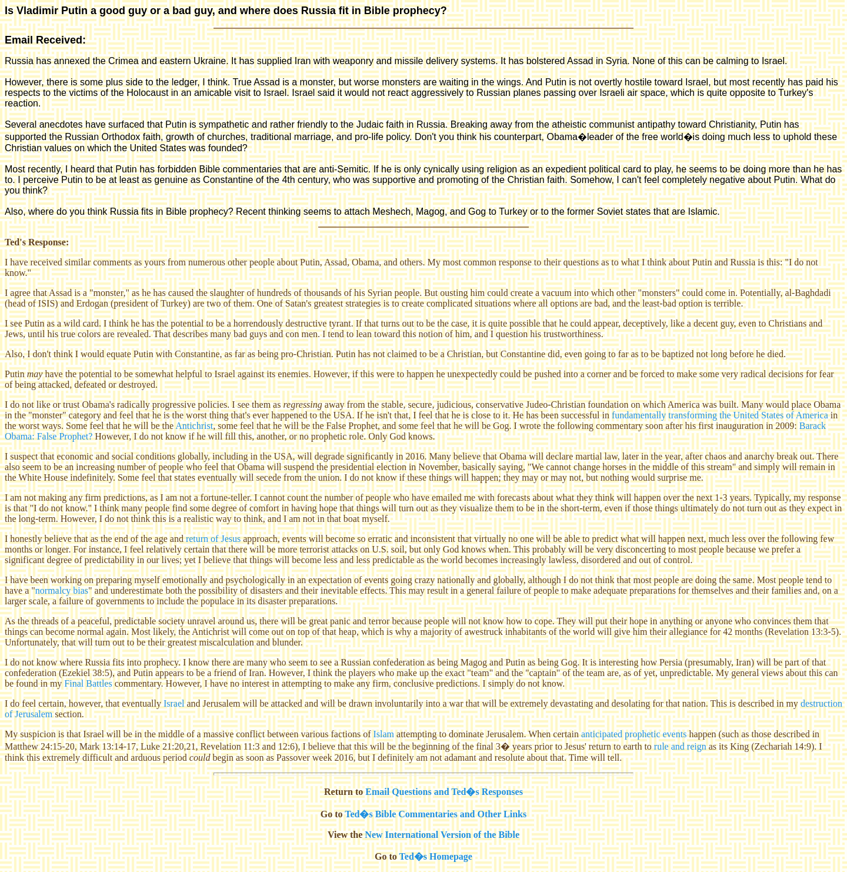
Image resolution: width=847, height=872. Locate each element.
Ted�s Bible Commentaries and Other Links (435, 814)
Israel (174, 703)
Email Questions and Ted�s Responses (444, 792)
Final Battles (88, 683)
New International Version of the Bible (442, 835)
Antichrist (194, 426)
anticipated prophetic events (633, 734)
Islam (384, 734)
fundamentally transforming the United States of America (720, 415)
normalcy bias (61, 590)
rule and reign (680, 746)
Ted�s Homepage (435, 856)
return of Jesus (213, 539)
